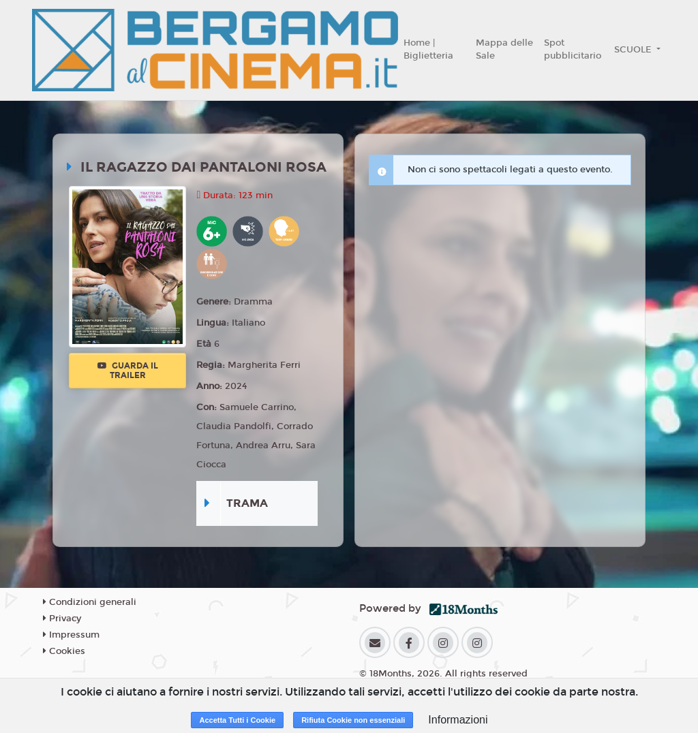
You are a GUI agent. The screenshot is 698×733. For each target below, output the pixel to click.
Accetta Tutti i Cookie (237, 720)
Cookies (64, 651)
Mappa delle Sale (504, 49)
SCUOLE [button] (634, 49)
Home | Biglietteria (428, 49)
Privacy (62, 618)
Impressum (71, 634)
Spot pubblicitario (572, 49)
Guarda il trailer (127, 370)
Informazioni (457, 720)
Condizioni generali (89, 602)
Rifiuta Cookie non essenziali (353, 720)
